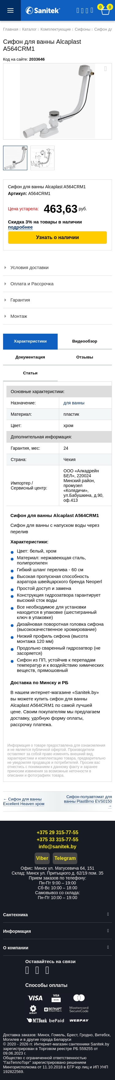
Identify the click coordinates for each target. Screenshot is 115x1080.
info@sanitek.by (57, 846)
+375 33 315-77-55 (58, 839)
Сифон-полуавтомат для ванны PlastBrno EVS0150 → (88, 801)
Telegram (65, 858)
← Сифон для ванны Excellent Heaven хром (23, 801)
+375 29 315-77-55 (58, 832)
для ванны (73, 402)
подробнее (20, 227)
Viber (42, 858)
